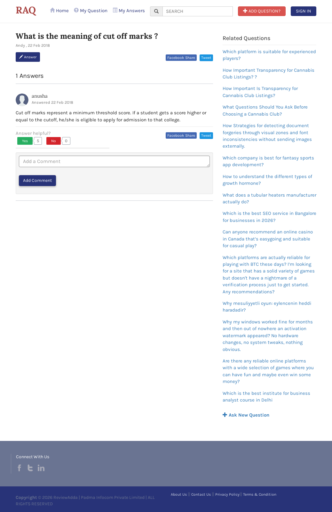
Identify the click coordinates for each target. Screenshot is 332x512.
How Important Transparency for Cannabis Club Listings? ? (268, 73)
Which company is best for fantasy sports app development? (268, 161)
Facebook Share (181, 57)
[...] (197, 11)
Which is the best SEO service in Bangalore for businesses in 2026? (269, 216)
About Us (179, 494)
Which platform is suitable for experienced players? (269, 55)
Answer (27, 57)
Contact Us (201, 494)
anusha (40, 96)
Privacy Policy (227, 494)
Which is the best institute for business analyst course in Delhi (266, 396)
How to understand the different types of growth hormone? (267, 180)
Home (59, 10)
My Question (90, 10)
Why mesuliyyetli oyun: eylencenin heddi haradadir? (267, 306)
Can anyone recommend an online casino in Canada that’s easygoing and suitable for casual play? (268, 238)
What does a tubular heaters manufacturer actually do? (269, 198)
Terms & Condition (259, 494)
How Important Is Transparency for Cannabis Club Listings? (260, 91)
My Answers (129, 10)
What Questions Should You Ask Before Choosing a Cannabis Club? (265, 110)
